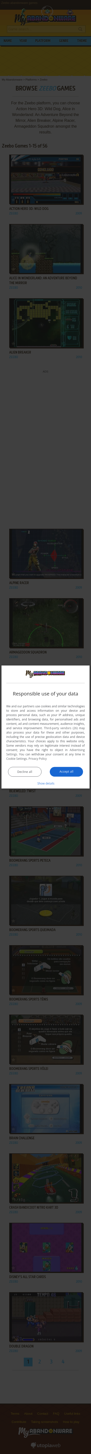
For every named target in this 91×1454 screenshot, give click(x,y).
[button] (46, 783)
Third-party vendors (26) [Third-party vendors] (61, 728)
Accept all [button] (66, 771)
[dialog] (45, 727)
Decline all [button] (24, 771)
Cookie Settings (16, 758)
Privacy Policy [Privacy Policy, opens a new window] (38, 758)
